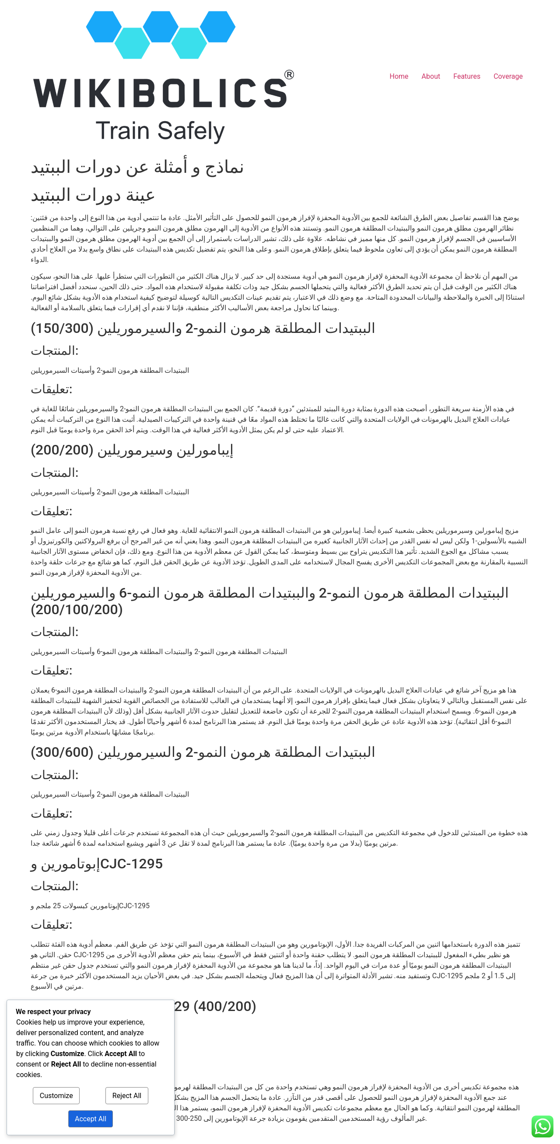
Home (399, 76)
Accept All (90, 1119)
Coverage (508, 76)
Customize (56, 1096)
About (431, 76)
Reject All (126, 1096)
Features (466, 76)
